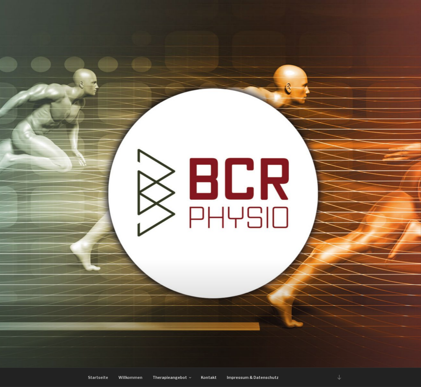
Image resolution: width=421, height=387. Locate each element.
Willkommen (130, 377)
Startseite (98, 377)
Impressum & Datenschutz (253, 377)
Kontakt (209, 377)
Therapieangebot (172, 377)
